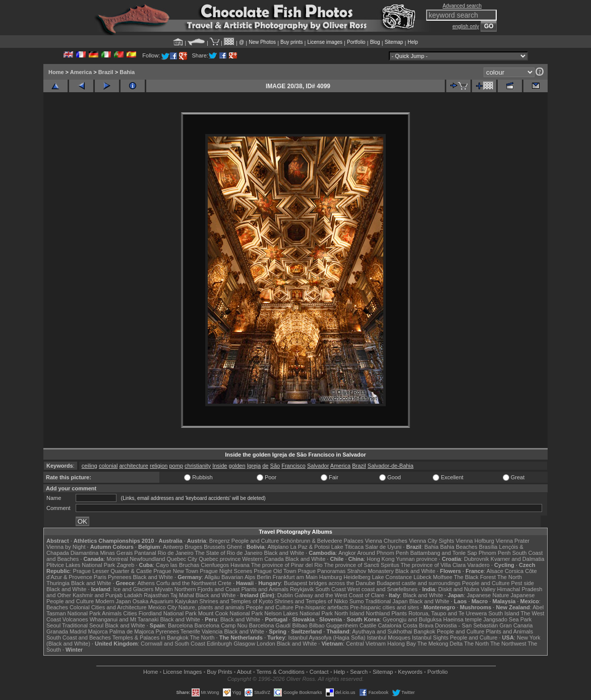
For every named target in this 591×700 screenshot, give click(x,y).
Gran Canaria (516, 625)
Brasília (488, 547)
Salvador (318, 466)
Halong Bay (401, 644)
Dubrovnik (476, 559)
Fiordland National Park (168, 613)
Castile (368, 625)
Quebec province (220, 559)
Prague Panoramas (322, 571)
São (275, 466)
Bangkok (424, 631)
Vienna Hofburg (475, 541)
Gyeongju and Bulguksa (412, 619)
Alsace (495, 571)
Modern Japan (113, 601)
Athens (145, 583)
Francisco (293, 466)
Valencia (212, 631)
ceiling (89, 466)
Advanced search (462, 6)
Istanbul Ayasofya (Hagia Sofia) (326, 637)
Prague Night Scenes (226, 571)
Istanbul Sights (430, 637)
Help (412, 42)
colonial (108, 466)
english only (465, 26)
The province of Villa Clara (433, 565)
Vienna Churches (386, 541)
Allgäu (212, 577)
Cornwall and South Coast (173, 644)
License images (325, 42)
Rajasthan (156, 595)
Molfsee (443, 577)
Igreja (254, 466)
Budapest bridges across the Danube (329, 583)
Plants (399, 613)
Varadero (478, 565)
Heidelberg (356, 577)
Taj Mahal (182, 595)
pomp (176, 466)
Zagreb (125, 565)
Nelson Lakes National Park (298, 613)
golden (237, 466)
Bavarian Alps (238, 577)
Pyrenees (119, 577)
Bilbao (300, 625)
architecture (133, 466)
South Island (504, 613)
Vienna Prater (512, 541)
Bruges (193, 547)
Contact (319, 672)
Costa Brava (418, 625)
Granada (57, 631)
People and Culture (255, 541)
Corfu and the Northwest (186, 583)
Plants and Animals (264, 589)
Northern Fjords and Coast (207, 589)
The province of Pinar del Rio (287, 565)
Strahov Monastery (370, 571)
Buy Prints (219, 672)
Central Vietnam (366, 644)
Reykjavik (302, 589)
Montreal (117, 559)
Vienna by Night (65, 547)
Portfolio (356, 42)
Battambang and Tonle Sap (443, 553)
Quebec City (182, 559)
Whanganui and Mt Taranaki (124, 619)
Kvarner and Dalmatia (517, 559)
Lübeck (422, 577)
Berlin (264, 577)
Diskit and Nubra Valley (467, 589)
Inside (219, 466)
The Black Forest (475, 577)
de (265, 466)
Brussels (214, 547)
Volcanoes (75, 619)
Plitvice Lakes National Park (80, 565)
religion (158, 466)
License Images (182, 672)
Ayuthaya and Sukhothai (382, 631)
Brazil (105, 72)
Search (359, 672)
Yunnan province (416, 559)
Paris (100, 577)
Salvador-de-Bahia (390, 466)
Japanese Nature (488, 595)
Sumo (356, 601)
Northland (378, 613)
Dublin (285, 595)
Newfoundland (147, 559)
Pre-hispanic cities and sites (384, 607)
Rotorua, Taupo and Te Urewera (447, 613)
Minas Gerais (116, 553)
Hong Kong (380, 559)
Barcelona (180, 625)
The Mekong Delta (440, 644)
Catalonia (389, 625)
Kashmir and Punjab (98, 595)
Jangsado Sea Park (507, 619)
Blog (375, 42)
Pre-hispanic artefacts (321, 607)
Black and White (284, 553)
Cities (130, 613)
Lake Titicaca (347, 547)
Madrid (78, 631)
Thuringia (58, 583)
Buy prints (291, 42)
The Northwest (508, 644)
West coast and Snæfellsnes (382, 589)
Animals (112, 613)
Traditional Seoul (82, 625)
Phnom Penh (495, 553)
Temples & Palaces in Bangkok (150, 637)
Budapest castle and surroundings (418, 583)
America (81, 72)
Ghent (234, 547)
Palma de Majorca (131, 631)
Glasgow (244, 644)
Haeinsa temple (462, 619)
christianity (198, 466)
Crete (224, 583)
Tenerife (190, 631)
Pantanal (145, 553)
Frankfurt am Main (295, 577)
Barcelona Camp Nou (221, 625)
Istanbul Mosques (388, 637)
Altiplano (277, 547)
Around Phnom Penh (382, 553)
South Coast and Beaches (78, 637)
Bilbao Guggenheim (333, 625)
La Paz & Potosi (310, 547)
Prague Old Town (275, 571)
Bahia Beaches (459, 547)
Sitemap (394, 42)
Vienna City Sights (431, 541)
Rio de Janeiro (176, 553)
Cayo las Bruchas (177, 565)
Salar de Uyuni (383, 547)
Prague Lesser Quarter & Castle (112, 571)
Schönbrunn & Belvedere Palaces (322, 541)
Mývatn (163, 589)
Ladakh (133, 595)
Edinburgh (219, 644)
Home (56, 72)
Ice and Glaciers (133, 589)
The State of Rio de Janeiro (229, 553)
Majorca (98, 631)
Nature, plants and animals (212, 607)
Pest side (522, 583)
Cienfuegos (215, 565)
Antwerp (173, 547)
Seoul (53, 625)
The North (509, 577)
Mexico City (162, 607)
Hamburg (330, 577)
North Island (349, 613)
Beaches (57, 607)
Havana (240, 565)
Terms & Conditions (280, 672)
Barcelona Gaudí (270, 625)
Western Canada (262, 559)
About (244, 672)
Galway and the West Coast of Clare (339, 595)
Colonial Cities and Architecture (108, 607)
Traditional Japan (386, 601)
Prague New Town (175, 571)
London (266, 644)
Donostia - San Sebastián (466, 625)
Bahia (127, 72)
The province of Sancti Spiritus (361, 565)
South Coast (330, 589)
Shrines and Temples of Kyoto (236, 601)
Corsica (514, 571)
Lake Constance (392, 577)
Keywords (410, 672)
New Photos (262, 42)
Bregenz (219, 541)
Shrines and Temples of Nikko (310, 601)
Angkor (347, 553)
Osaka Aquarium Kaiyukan (165, 601)
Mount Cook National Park (230, 613)
